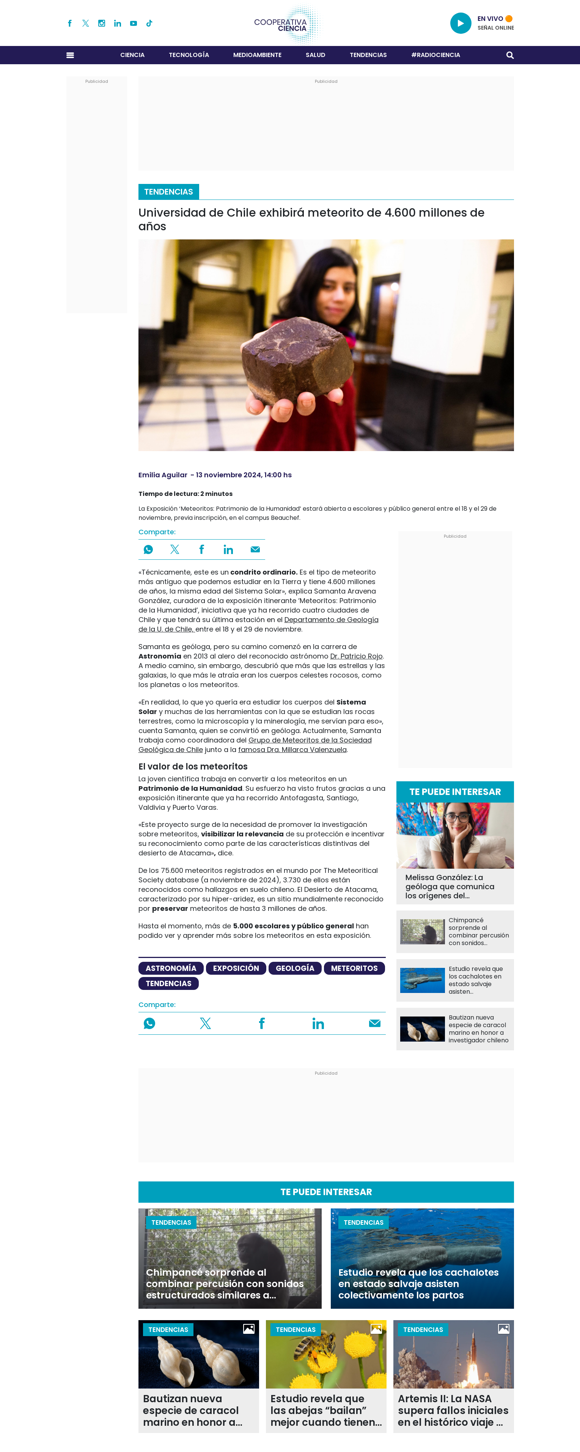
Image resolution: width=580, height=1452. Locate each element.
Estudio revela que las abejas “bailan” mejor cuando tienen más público (322, 1410)
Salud (315, 55)
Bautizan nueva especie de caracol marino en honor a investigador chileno (479, 1029)
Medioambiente (257, 55)
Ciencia (132, 55)
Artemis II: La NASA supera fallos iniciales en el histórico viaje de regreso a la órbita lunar (453, 1410)
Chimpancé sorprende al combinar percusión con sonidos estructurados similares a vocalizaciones (479, 932)
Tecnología (189, 55)
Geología (295, 968)
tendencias (169, 984)
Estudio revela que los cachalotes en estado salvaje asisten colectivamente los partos (477, 980)
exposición (236, 968)
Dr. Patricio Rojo (356, 656)
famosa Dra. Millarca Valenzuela (292, 749)
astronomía (171, 968)
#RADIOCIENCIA (435, 55)
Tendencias (368, 55)
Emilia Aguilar (162, 475)
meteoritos (354, 968)
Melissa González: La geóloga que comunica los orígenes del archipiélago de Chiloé (450, 886)
